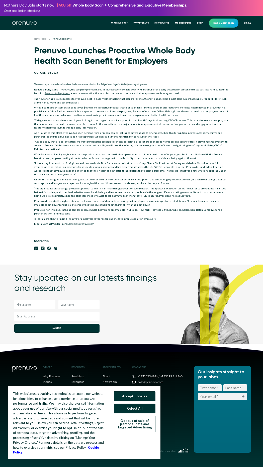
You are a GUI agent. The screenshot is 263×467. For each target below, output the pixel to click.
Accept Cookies (134, 396)
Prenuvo (65, 89)
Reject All (134, 408)
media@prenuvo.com (82, 223)
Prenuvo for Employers (57, 93)
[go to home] (24, 23)
